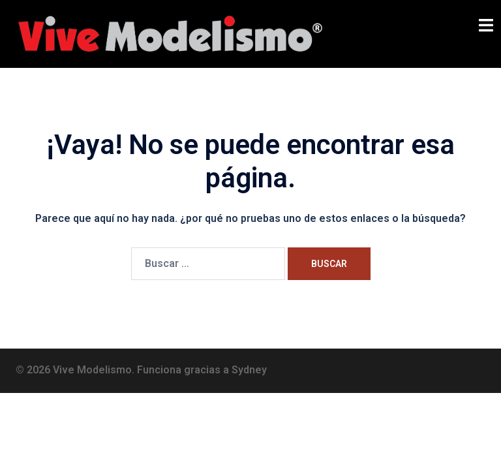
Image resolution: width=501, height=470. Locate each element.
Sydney (249, 370)
